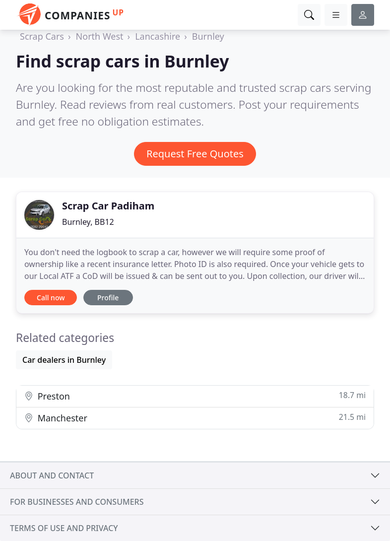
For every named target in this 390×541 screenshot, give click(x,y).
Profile (108, 297)
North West (100, 36)
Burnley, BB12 (88, 221)
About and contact (52, 475)
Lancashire (157, 36)
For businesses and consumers (76, 501)
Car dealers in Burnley (64, 359)
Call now (51, 297)
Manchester (195, 417)
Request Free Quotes (195, 153)
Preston (195, 396)
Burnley (208, 36)
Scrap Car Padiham (108, 205)
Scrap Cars (42, 36)
